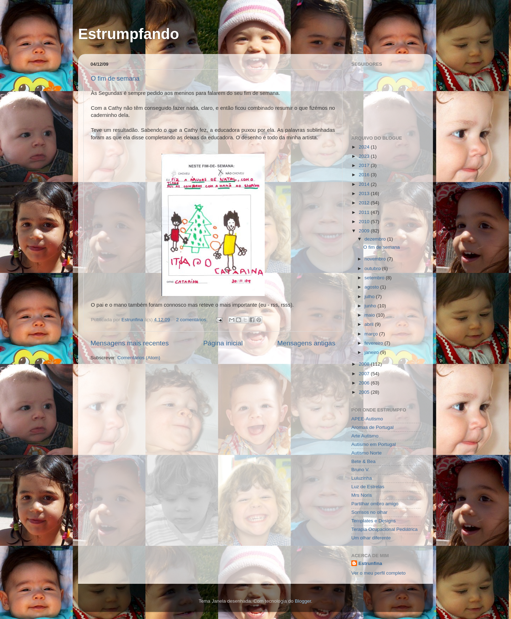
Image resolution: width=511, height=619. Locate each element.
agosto (372, 287)
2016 (365, 174)
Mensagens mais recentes (129, 343)
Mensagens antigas (306, 343)
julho (370, 296)
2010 (365, 221)
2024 (365, 147)
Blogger (303, 601)
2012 (365, 202)
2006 (365, 383)
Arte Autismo (365, 435)
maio (370, 315)
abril (369, 324)
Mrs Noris (361, 495)
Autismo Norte (366, 453)
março (371, 334)
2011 (365, 212)
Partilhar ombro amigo (375, 503)
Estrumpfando (128, 34)
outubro (373, 268)
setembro (375, 277)
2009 (365, 230)
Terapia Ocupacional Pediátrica (384, 529)
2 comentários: (192, 319)
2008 (365, 364)
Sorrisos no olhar (369, 512)
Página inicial (223, 343)
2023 (365, 156)
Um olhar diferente (371, 537)
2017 (365, 165)
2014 (365, 184)
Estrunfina (370, 563)
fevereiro (374, 343)
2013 (365, 193)
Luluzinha (361, 478)
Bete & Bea (363, 461)
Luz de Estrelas (367, 486)
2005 (365, 392)
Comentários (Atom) (138, 357)
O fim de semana (115, 78)
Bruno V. (360, 469)
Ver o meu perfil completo (378, 573)
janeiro (372, 352)
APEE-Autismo (367, 418)
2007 (365, 373)
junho (371, 305)
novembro (375, 259)
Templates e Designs (373, 520)
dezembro (375, 239)
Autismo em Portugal (373, 444)
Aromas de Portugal (372, 427)
